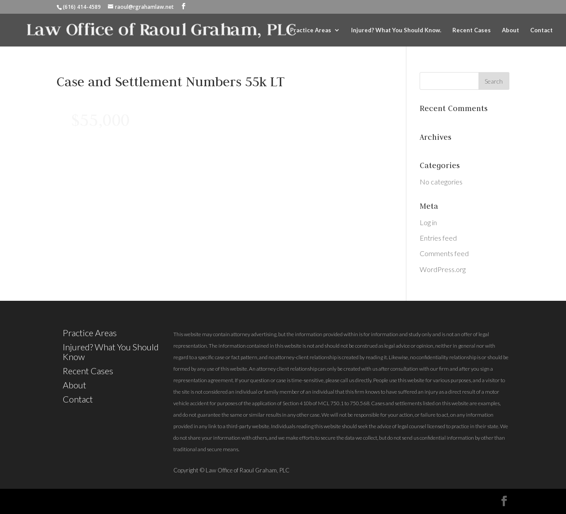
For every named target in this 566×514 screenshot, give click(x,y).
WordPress (246, 501)
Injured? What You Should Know (111, 351)
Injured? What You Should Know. (396, 30)
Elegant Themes (138, 501)
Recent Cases (471, 30)
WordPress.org (443, 269)
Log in (428, 222)
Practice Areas (310, 30)
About (510, 30)
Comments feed (444, 253)
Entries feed (438, 238)
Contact (541, 30)
